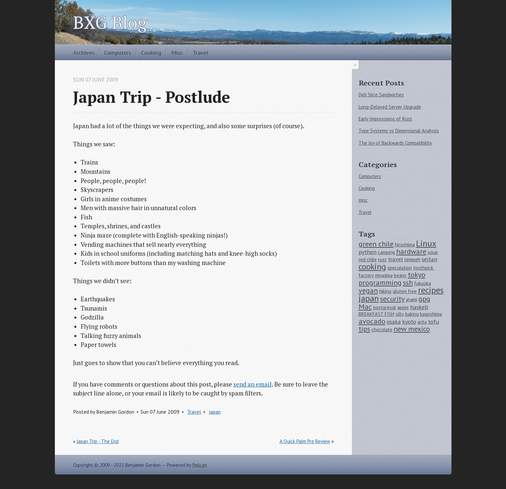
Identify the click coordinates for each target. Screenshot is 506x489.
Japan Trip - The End (98, 441)
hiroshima (405, 245)
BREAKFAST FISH (376, 314)
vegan (368, 290)
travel (395, 259)
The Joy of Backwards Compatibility (395, 143)
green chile (376, 243)
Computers (117, 52)
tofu (433, 321)
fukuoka (422, 283)
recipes (431, 289)
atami (411, 299)
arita (422, 322)
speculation (399, 268)
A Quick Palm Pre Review (305, 441)
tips (364, 328)
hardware (411, 251)
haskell (419, 307)
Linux (426, 243)
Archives (84, 52)
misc (363, 200)
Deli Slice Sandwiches (381, 95)
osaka (394, 321)
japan (215, 411)
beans (400, 275)
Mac (365, 306)
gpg (424, 298)
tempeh (412, 259)
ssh (408, 282)
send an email (252, 384)
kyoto (409, 321)
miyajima (384, 275)
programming (380, 282)
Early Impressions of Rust (385, 119)
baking (412, 314)
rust (382, 259)
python (367, 252)
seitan (429, 259)
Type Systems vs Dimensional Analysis (399, 131)
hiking (385, 291)
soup (433, 252)
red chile (368, 259)
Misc (177, 52)
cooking (372, 266)
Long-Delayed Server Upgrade (390, 107)
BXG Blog (110, 22)
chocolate (381, 329)
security (392, 298)
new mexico (412, 328)
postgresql (384, 307)
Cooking (151, 52)
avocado (372, 321)
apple (403, 307)
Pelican (199, 465)
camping (386, 252)
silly (400, 314)
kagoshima (431, 314)
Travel (201, 52)
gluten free (405, 291)
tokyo (416, 274)
